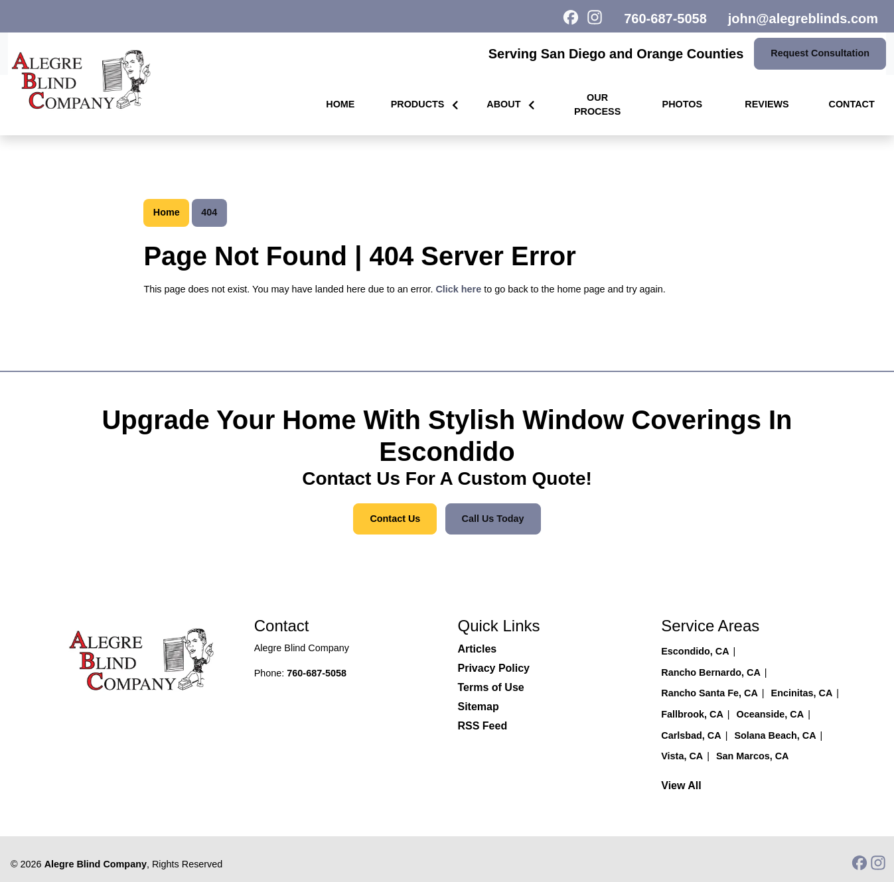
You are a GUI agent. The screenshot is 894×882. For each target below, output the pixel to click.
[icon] (575, 18)
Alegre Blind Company (95, 864)
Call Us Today (493, 518)
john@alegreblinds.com (803, 18)
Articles (477, 649)
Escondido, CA (695, 651)
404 (209, 212)
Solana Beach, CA (775, 735)
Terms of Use (491, 687)
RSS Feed (483, 725)
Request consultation (820, 53)
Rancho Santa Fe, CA (709, 693)
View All (681, 785)
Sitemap (478, 706)
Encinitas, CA (802, 693)
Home (166, 212)
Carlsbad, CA (691, 735)
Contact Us (395, 518)
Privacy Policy (494, 668)
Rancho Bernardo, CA (711, 672)
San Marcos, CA (752, 756)
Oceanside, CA (770, 714)
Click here (458, 289)
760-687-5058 (665, 18)
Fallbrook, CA (692, 714)
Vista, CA (682, 756)
